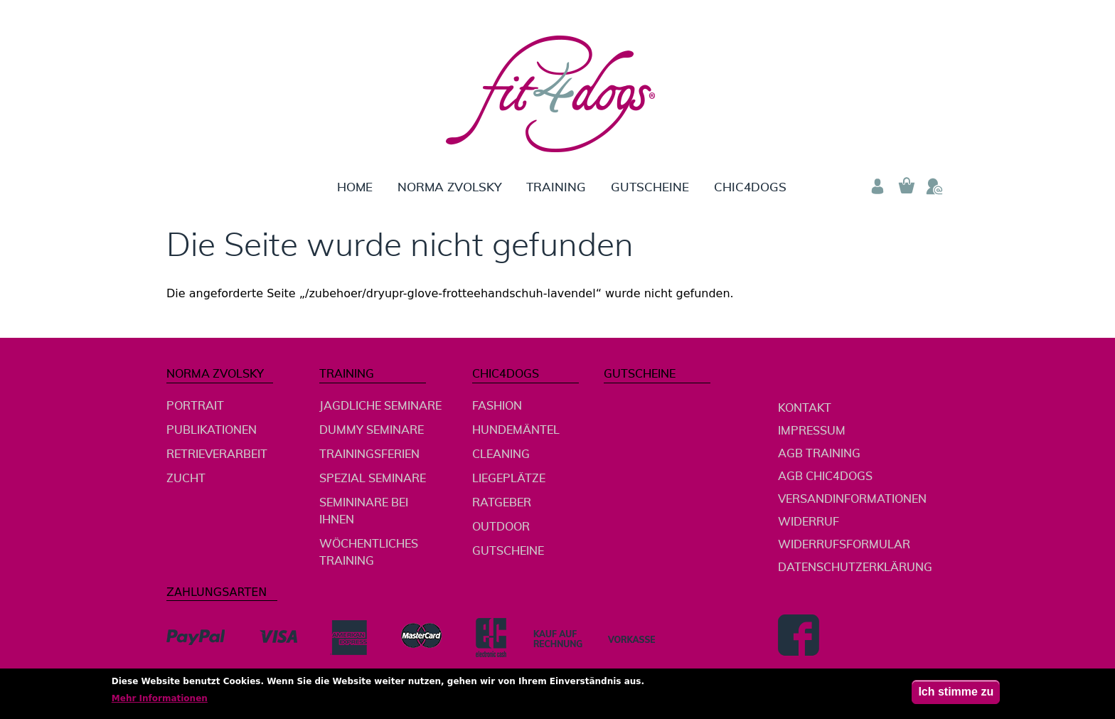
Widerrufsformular (844, 544)
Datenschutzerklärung (855, 567)
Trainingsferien (369, 454)
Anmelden (877, 186)
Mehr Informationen (160, 702)
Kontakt (804, 408)
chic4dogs (750, 187)
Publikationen (211, 430)
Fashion (497, 406)
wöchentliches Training (368, 552)
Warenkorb (906, 186)
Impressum (811, 431)
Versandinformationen (852, 499)
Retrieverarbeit (216, 454)
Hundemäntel (516, 430)
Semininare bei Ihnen (363, 511)
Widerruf (808, 522)
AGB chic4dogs (825, 476)
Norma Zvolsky (449, 187)
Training (556, 187)
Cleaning (501, 454)
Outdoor (501, 527)
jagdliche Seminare (380, 406)
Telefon (934, 186)
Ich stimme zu (955, 695)
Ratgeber (501, 502)
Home (355, 187)
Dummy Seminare (371, 430)
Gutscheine (650, 187)
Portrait (195, 406)
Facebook (798, 635)
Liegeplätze (508, 478)
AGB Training (819, 453)
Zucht (186, 478)
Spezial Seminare (372, 478)
